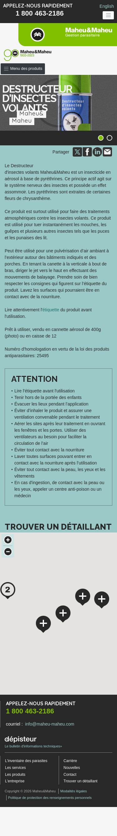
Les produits (15, 773)
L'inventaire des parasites (26, 760)
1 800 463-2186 (40, 13)
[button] (7, 590)
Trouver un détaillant (81, 780)
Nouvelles (72, 767)
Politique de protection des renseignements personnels (50, 797)
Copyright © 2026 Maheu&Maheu (30, 790)
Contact (70, 773)
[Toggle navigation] (108, 15)
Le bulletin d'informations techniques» (33, 741)
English (107, 6)
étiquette (50, 309)
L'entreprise (14, 780)
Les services (15, 767)
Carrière (70, 760)
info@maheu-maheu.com (49, 723)
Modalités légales (73, 790)
